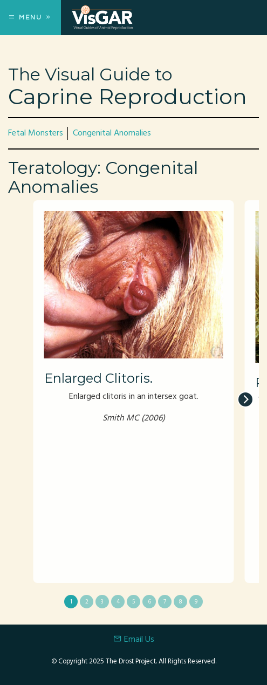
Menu (30, 17)
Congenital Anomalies (112, 133)
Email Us (133, 640)
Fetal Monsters (35, 133)
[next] (245, 399)
